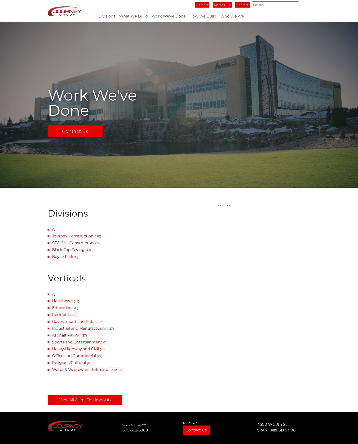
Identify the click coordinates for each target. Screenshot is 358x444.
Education (65, 308)
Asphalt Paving (69, 335)
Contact (242, 5)
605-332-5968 (135, 430)
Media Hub (222, 5)
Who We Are (232, 16)
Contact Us (75, 131)
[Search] (275, 4)
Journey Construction (76, 236)
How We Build (203, 16)
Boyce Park (65, 256)
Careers (202, 5)
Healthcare (65, 301)
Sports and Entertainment (79, 342)
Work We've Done (169, 16)
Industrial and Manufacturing (83, 328)
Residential (64, 314)
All (54, 229)
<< (220, 205)
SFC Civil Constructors (76, 243)
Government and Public (77, 321)
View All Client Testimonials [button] (85, 400)
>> (228, 205)
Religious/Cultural (72, 362)
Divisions (106, 16)
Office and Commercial (77, 356)
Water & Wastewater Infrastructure (87, 369)
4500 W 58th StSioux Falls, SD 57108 (276, 427)
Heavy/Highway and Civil (78, 349)
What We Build (133, 16)
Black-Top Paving (71, 250)
